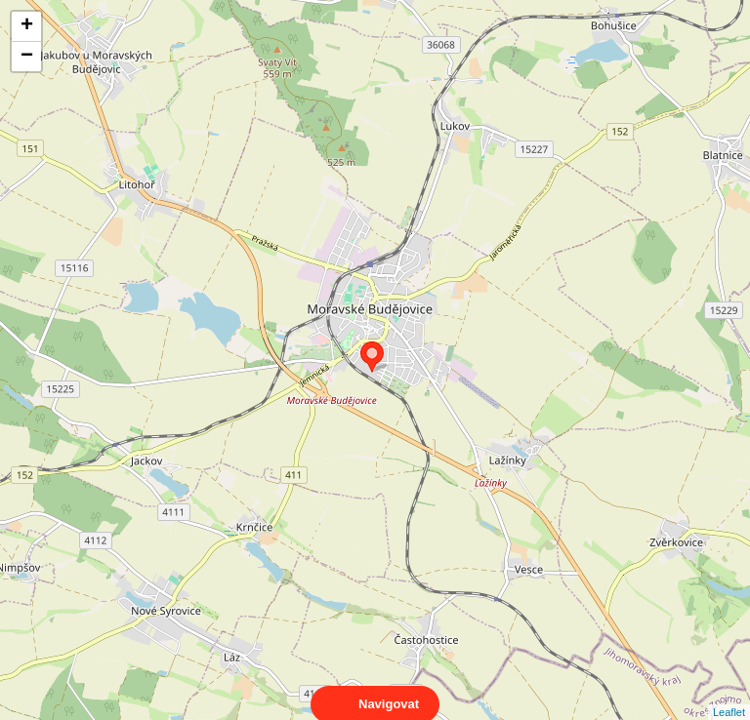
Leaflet (729, 694)
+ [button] (27, 26)
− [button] (27, 56)
